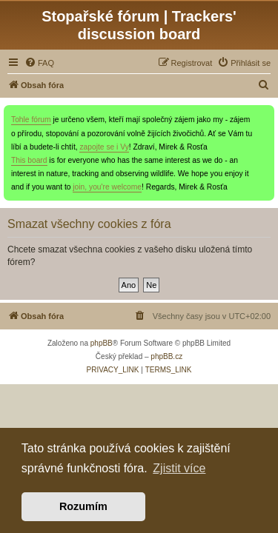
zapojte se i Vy (103, 147)
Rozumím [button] (83, 506)
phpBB (101, 343)
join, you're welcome (107, 187)
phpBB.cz (166, 356)
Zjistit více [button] (179, 468)
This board (29, 160)
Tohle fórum (31, 119)
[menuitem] (39, 63)
